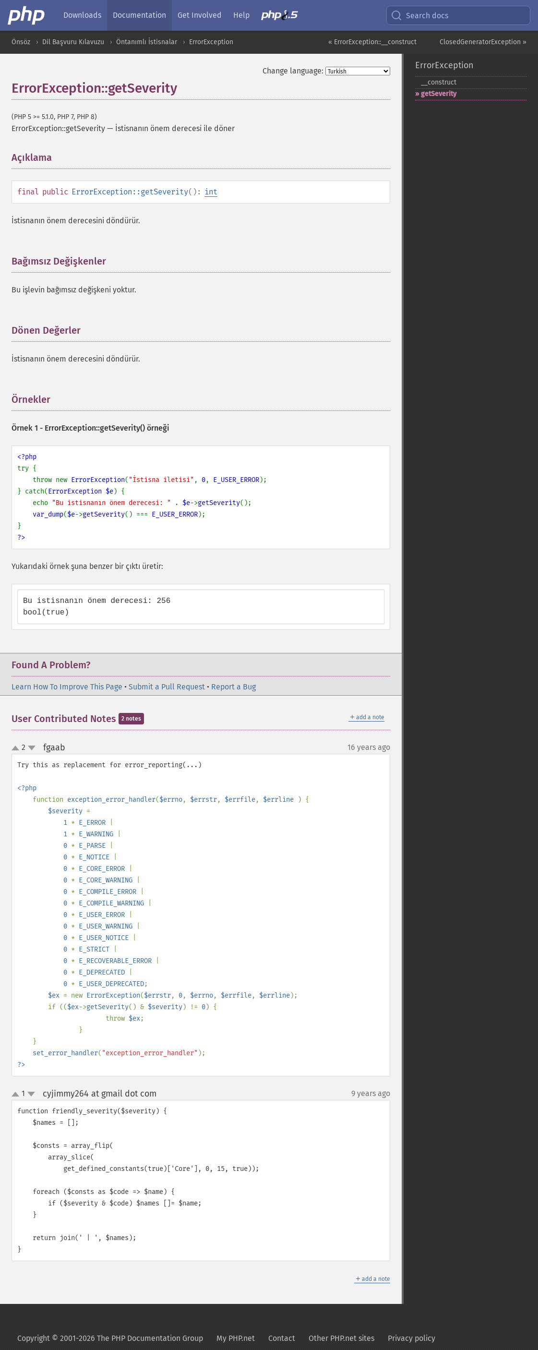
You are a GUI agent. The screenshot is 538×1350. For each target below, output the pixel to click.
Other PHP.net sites (341, 1338)
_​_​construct (438, 82)
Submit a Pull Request (167, 686)
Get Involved (200, 15)
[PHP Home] (27, 15)
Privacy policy (411, 1338)
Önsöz (21, 42)
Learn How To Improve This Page (67, 686)
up (17, 748)
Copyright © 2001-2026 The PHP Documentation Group (110, 1338)
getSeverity (438, 94)
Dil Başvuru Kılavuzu (73, 42)
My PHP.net (235, 1338)
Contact (281, 1338)
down (32, 748)
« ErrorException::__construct (372, 42)
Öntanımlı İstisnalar (146, 42)
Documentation (139, 15)
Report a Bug (233, 686)
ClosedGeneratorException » (483, 42)
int (210, 191)
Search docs (419, 15)
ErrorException (211, 42)
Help (241, 15)
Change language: (293, 70)
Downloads (82, 15)
